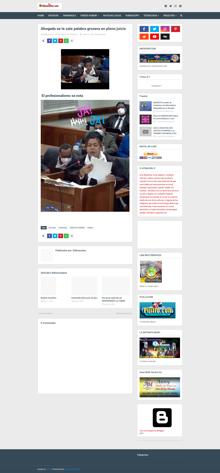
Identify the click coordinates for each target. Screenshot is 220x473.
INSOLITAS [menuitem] (169, 15)
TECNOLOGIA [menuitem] (150, 15)
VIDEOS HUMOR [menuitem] (88, 15)
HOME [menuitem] (41, 15)
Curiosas (85, 34)
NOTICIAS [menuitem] (53, 15)
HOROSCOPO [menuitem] (132, 15)
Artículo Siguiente (123, 313)
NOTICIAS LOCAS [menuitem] (112, 15)
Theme (48, 469)
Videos (90, 228)
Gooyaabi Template (72, 469)
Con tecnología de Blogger (162, 429)
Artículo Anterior (46, 313)
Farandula (63, 228)
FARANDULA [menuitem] (69, 15)
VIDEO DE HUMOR (77, 228)
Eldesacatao (48, 34)
